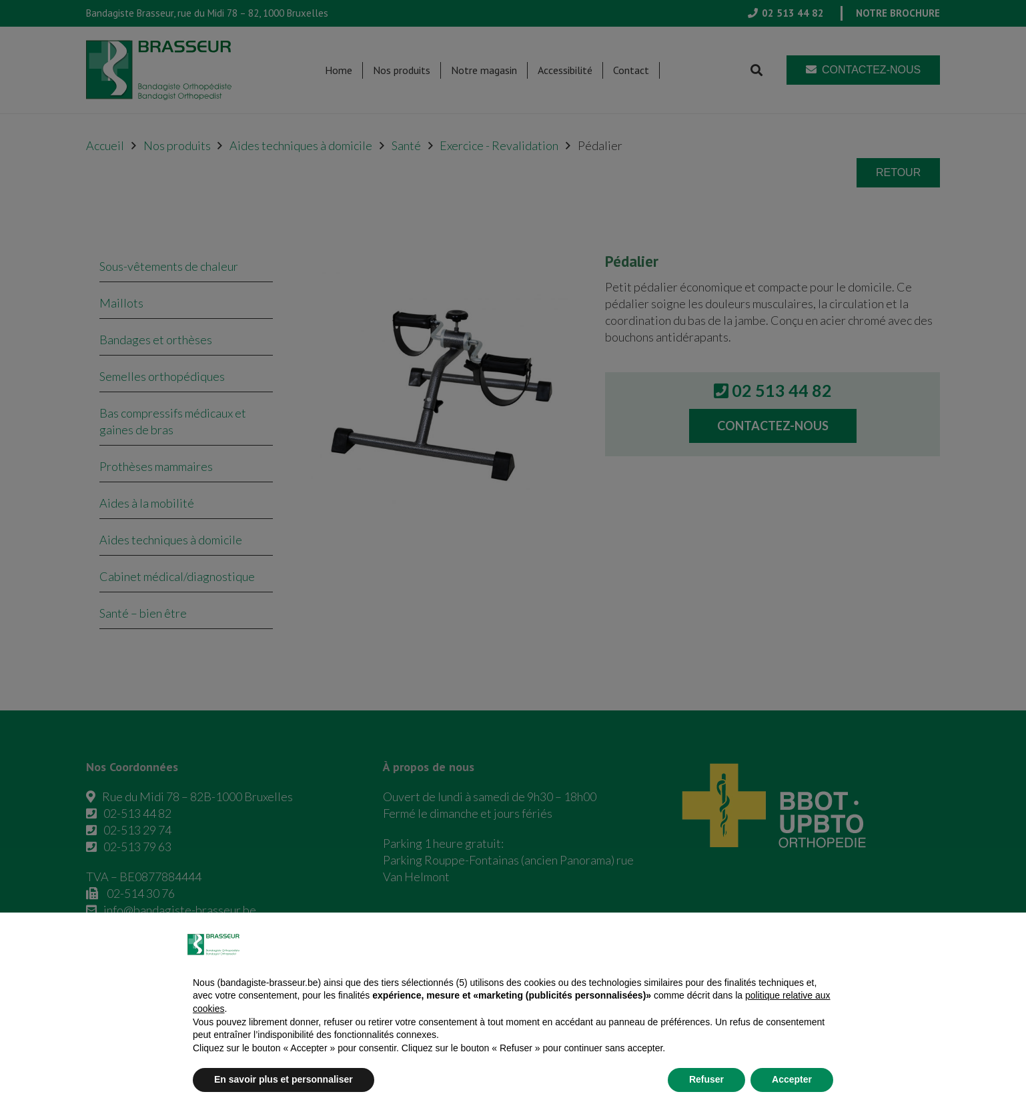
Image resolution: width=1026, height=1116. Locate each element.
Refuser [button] (706, 1079)
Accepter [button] (792, 1079)
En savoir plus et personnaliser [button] (283, 1079)
